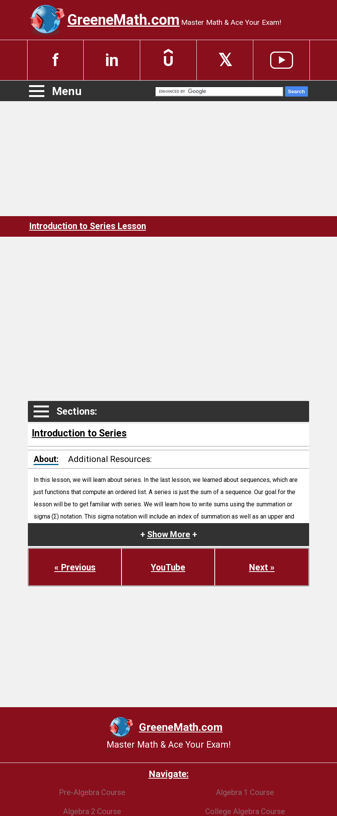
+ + (168, 534)
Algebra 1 (245, 792)
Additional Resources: (110, 459)
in (112, 60)
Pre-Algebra (92, 792)
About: (46, 459)
